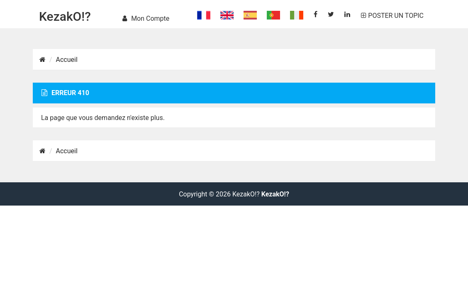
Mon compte (145, 18)
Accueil (67, 60)
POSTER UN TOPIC (392, 16)
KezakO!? (65, 16)
